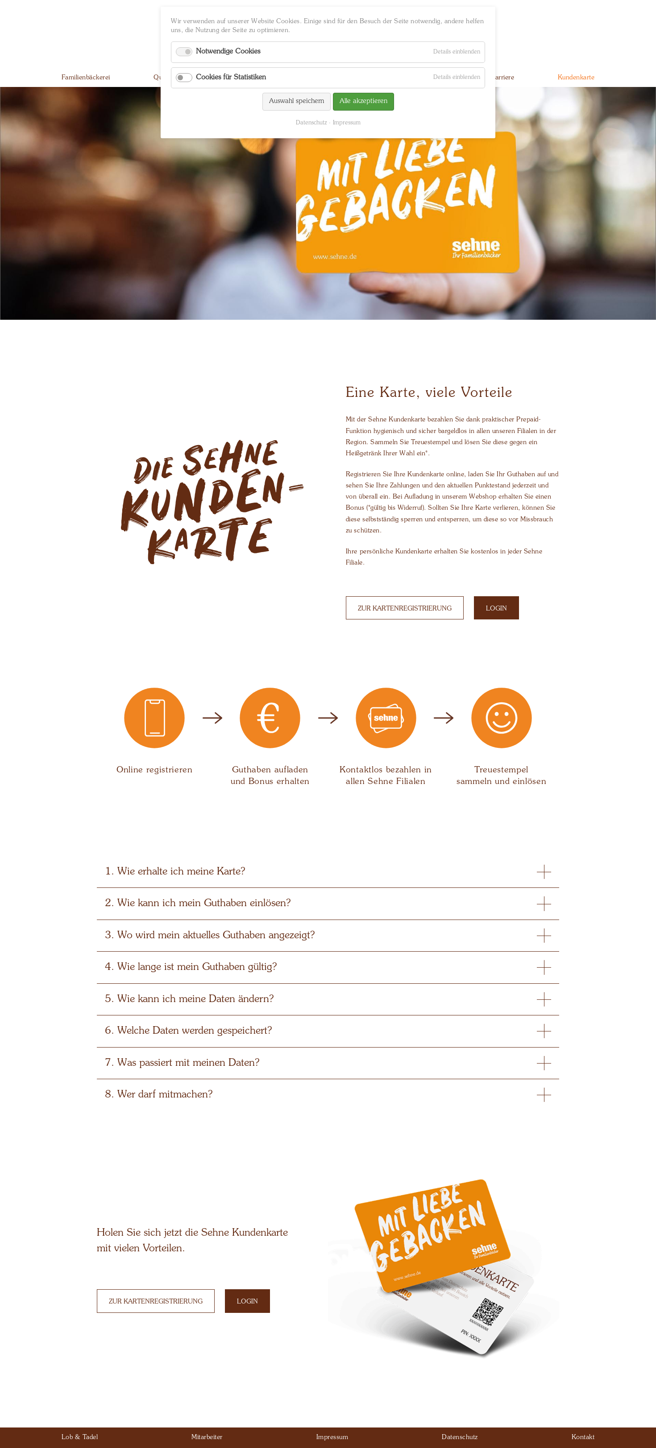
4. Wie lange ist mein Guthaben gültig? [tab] (328, 967)
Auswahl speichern (296, 101)
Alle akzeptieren (363, 101)
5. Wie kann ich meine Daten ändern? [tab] (328, 999)
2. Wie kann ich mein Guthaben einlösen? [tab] (328, 903)
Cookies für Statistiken (231, 77)
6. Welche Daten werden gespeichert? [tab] (328, 1031)
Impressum (347, 123)
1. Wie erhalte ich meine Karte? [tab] (328, 872)
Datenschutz (311, 123)
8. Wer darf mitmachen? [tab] (328, 1095)
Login (496, 609)
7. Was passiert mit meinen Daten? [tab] (328, 1063)
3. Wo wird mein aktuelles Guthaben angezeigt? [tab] (328, 935)
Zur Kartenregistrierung (405, 609)
